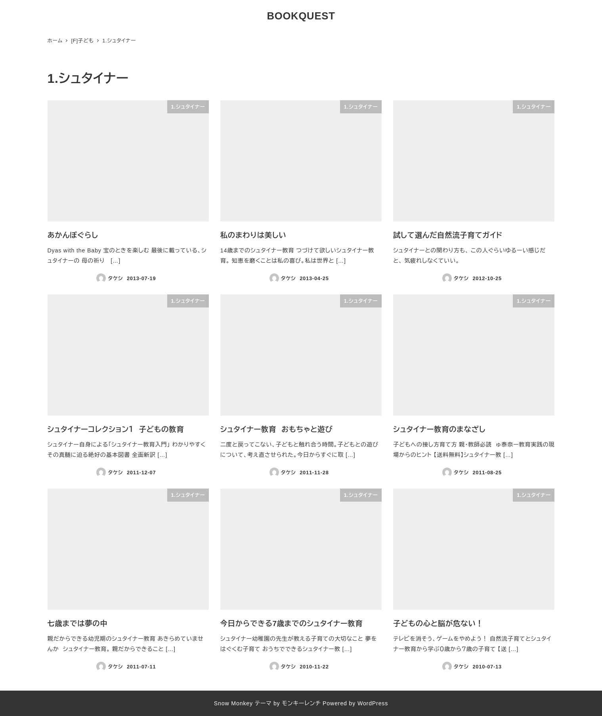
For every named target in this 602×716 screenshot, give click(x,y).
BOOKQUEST (301, 15)
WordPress (372, 703)
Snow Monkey (233, 703)
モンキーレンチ (301, 703)
